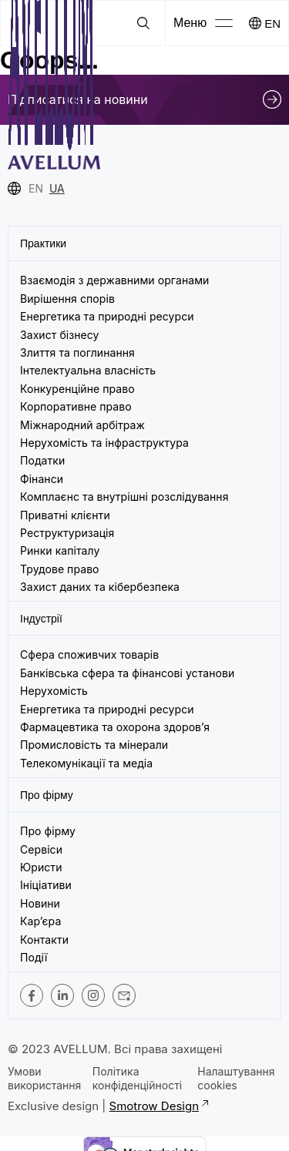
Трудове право (59, 569)
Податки (42, 460)
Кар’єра (40, 921)
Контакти (44, 939)
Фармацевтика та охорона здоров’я (115, 726)
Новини (40, 903)
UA (57, 188)
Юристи (41, 867)
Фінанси (41, 478)
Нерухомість (54, 690)
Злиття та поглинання (77, 352)
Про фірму (48, 830)
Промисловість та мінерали (94, 744)
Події (33, 957)
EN (272, 23)
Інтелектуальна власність (88, 370)
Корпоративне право (76, 406)
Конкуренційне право (77, 388)
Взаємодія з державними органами (114, 280)
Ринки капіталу (59, 550)
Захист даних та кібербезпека (100, 586)
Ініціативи (46, 884)
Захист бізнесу (59, 334)
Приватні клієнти (65, 515)
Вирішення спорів (67, 298)
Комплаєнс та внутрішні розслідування (124, 496)
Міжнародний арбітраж (82, 424)
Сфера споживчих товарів (89, 654)
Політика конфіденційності (137, 1078)
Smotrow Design (158, 1105)
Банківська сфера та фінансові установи (127, 673)
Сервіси (41, 849)
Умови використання (44, 1078)
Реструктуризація (67, 532)
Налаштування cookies (235, 1078)
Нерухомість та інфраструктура (106, 442)
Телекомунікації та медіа (86, 763)
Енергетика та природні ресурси (107, 316)
